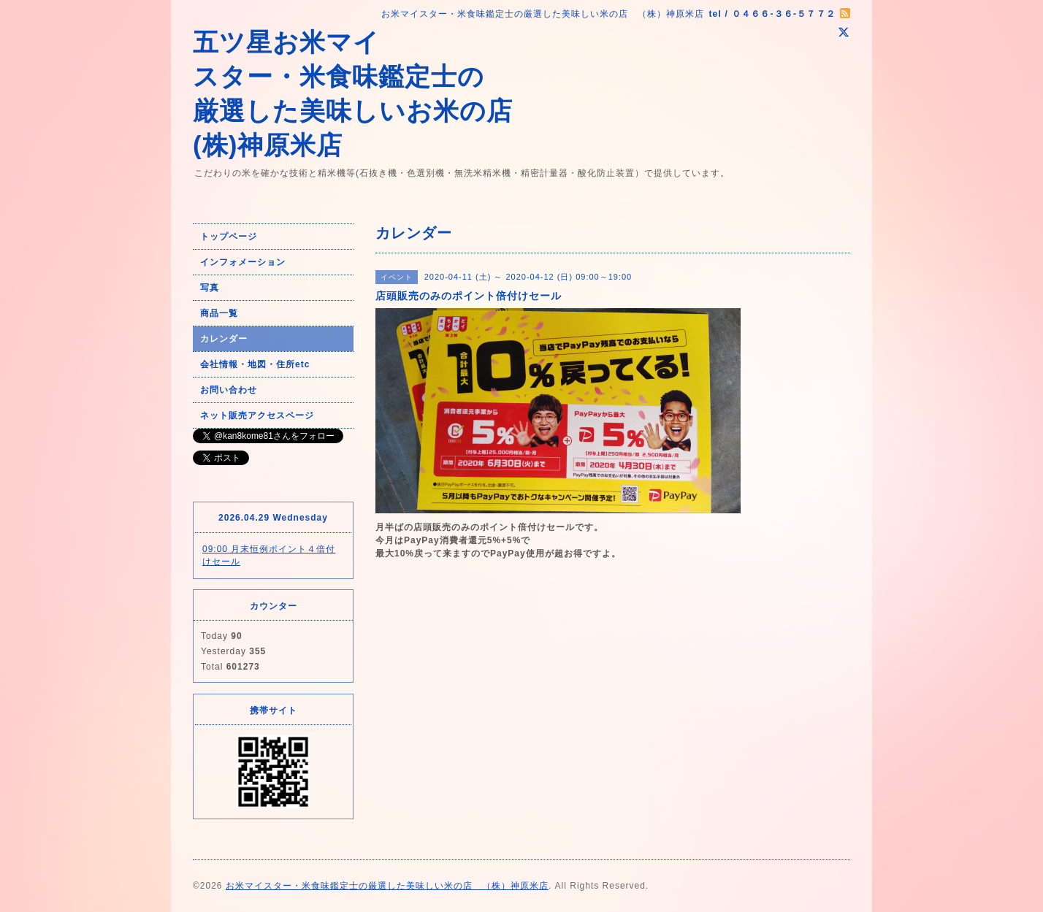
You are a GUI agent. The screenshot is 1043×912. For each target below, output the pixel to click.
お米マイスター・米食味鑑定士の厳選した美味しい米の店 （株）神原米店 (387, 886)
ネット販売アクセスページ (257, 415)
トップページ (228, 236)
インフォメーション (243, 262)
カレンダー (224, 339)
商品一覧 (219, 313)
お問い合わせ (228, 390)
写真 (209, 288)
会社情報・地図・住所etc (255, 364)
